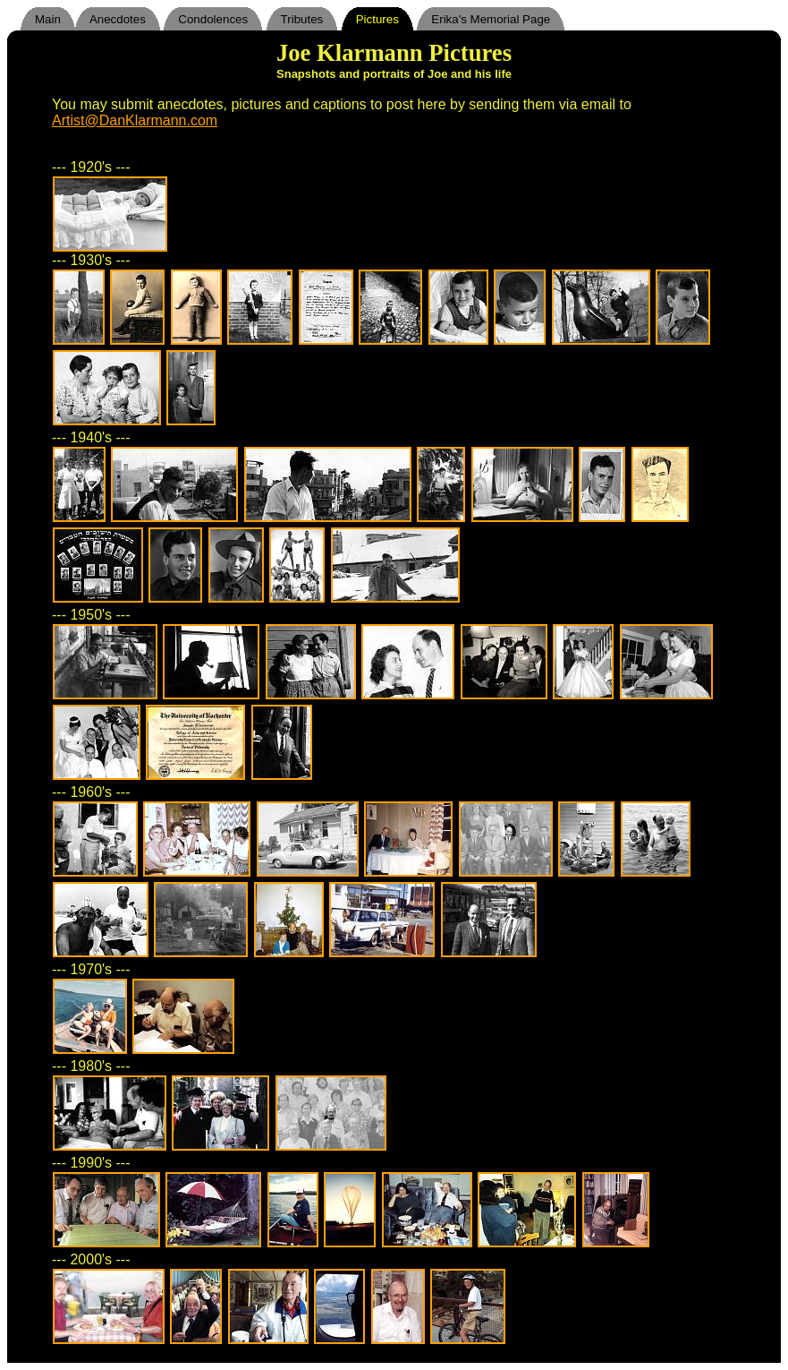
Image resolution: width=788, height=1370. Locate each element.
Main (48, 19)
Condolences (213, 19)
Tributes (302, 19)
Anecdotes (117, 19)
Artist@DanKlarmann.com (134, 120)
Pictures (377, 19)
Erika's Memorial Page (490, 19)
